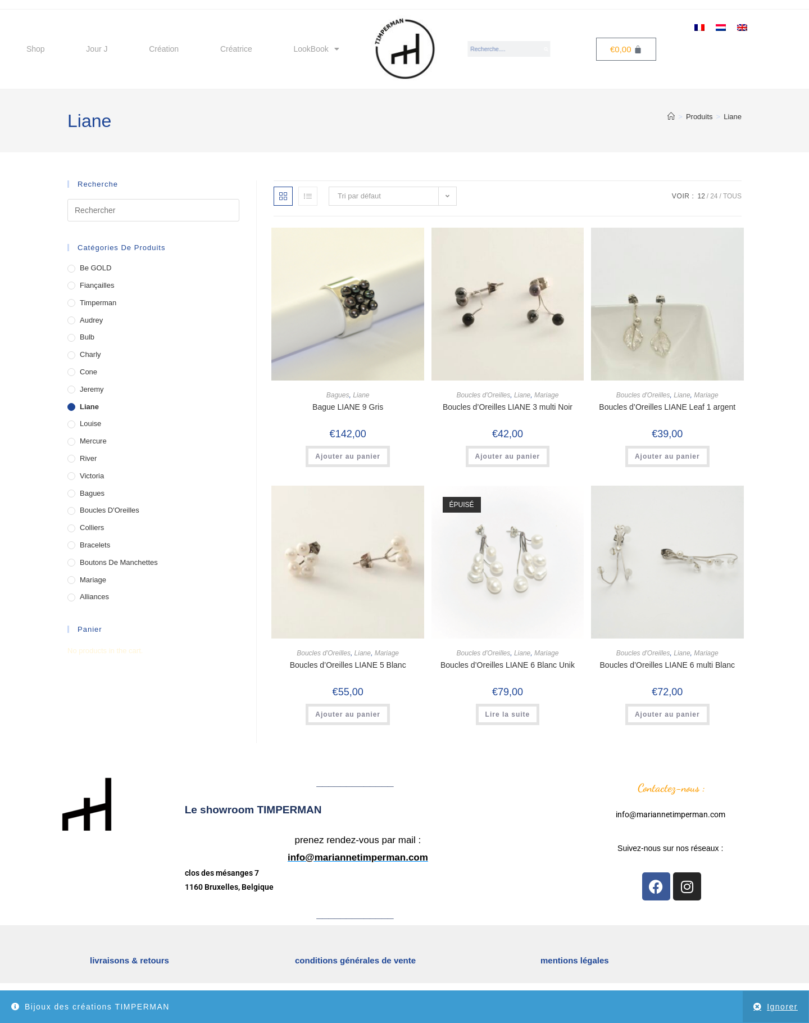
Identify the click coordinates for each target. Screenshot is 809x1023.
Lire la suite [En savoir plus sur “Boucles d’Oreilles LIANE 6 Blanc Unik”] (507, 714)
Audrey (91, 320)
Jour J (96, 48)
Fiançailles (97, 285)
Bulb (87, 337)
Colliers (92, 527)
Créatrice (236, 48)
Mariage (546, 395)
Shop (35, 48)
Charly (90, 354)
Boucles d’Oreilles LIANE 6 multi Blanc (667, 665)
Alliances (94, 596)
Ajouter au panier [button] (347, 456)
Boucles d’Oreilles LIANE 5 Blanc (348, 665)
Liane (733, 116)
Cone (88, 372)
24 (713, 196)
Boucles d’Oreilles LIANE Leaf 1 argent (667, 407)
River (88, 458)
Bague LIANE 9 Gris (347, 407)
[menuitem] (699, 27)
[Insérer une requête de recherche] (153, 210)
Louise (90, 423)
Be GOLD (95, 268)
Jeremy (92, 389)
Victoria (92, 476)
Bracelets (95, 545)
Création (164, 48)
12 (701, 196)
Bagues (337, 395)
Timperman (98, 302)
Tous (732, 196)
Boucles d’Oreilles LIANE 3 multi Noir (507, 407)
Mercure (93, 441)
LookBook (316, 48)
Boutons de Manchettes (119, 562)
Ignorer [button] (782, 1006)
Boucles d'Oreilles (484, 395)
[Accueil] (671, 116)
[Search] (546, 49)
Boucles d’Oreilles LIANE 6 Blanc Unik (507, 665)
